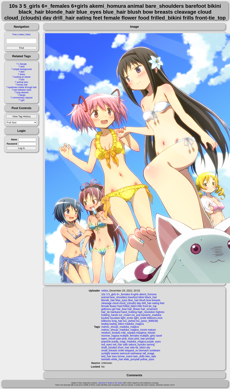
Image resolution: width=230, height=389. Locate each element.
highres (160, 312)
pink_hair (139, 338)
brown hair (22, 84)
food (119, 306)
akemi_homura (148, 294)
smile (121, 350)
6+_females (123, 294)
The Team (118, 383)
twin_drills (139, 356)
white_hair (117, 359)
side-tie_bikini (138, 347)
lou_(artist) (129, 320)
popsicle (106, 341)
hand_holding (129, 312)
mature (152, 329)
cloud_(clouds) (127, 303)
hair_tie (105, 312)
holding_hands (109, 314)
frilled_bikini (130, 306)
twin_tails (150, 356)
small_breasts (109, 350)
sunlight (105, 353)
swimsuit (125, 353)
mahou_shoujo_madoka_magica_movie (124, 329)
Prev (14, 34)
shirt (22, 66)
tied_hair (106, 356)
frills (139, 306)
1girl (22, 100)
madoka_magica (134, 323)
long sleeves (22, 92)
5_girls (112, 294)
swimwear (136, 353)
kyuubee (115, 317)
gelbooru (106, 309)
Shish (110, 383)
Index (21, 34)
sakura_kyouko (137, 344)
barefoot (133, 297)
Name (14, 139)
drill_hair (147, 303)
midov (104, 290)
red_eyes (106, 344)
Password (12, 144)
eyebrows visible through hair (22, 87)
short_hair (123, 347)
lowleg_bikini (116, 323)
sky (148, 347)
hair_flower (133, 309)
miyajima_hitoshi (145, 332)
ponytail (150, 338)
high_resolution (146, 312)
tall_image (149, 353)
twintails (105, 359)
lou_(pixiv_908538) (147, 320)
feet (162, 303)
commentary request (22, 97)
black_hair (151, 297)
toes (114, 356)
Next (28, 34)
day (139, 303)
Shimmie (101, 383)
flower (113, 306)
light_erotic (127, 317)
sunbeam (155, 350)
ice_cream (125, 314)
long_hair (117, 320)
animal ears (22, 82)
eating (155, 303)
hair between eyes (22, 90)
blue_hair (133, 300)
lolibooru (106, 320)
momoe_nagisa (110, 335)
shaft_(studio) (109, 347)
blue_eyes (121, 300)
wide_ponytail (132, 359)
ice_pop (136, 314)
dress (22, 74)
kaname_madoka (151, 314)
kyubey (105, 317)
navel (159, 335)
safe (125, 344)
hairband (115, 312)
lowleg (105, 323)
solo (22, 79)
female (105, 306)
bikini (141, 297)
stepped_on (131, 350)
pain (118, 338)
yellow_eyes (147, 359)
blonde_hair (108, 300)
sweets (115, 353)
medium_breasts (110, 332)
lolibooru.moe (154, 317)
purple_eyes (154, 341)
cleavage (106, 303)
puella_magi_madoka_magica (128, 341)
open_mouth (108, 338)
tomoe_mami (124, 356)
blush (142, 300)
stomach (144, 350)
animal (105, 297)
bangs (22, 95)
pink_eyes (128, 338)
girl (114, 309)
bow (148, 300)
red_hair (117, 344)
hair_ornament (149, 309)
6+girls (135, 294)
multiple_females (129, 335)
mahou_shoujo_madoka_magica (120, 326)
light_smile (140, 317)
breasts (156, 300)
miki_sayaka (128, 332)
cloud (115, 303)
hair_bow (121, 309)
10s (103, 294)
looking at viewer (22, 77)
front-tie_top (150, 306)
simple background (22, 69)
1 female (22, 64)
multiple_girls (147, 335)
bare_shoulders (118, 297)
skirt (22, 72)
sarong (151, 344)
